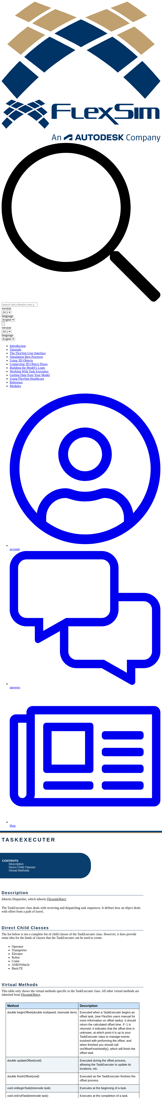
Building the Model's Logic (27, 367)
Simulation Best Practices (26, 357)
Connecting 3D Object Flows (29, 364)
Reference (16, 382)
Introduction (18, 346)
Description (16, 864)
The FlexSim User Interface (28, 353)
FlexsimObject (56, 899)
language (7, 316)
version (6, 308)
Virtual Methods (19, 870)
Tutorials (15, 349)
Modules (15, 386)
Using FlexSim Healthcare (27, 378)
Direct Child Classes (22, 867)
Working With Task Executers (29, 371)
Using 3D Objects (21, 360)
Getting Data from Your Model (30, 375)
